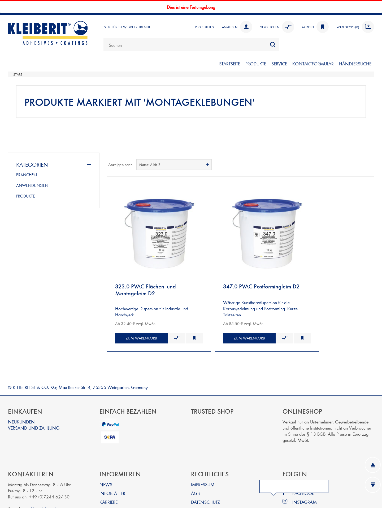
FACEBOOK (303, 471)
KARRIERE (108, 480)
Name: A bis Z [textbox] (149, 164)
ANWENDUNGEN (32, 185)
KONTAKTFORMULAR (313, 63)
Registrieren (204, 27)
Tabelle (360, 164)
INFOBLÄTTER (112, 471)
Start (17, 74)
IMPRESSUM (202, 463)
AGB (195, 471)
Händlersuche (355, 63)
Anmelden (237, 27)
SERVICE (279, 63)
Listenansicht (369, 164)
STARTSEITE (229, 63)
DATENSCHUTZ (205, 480)
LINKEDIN (301, 463)
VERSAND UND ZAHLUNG (33, 406)
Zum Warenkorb (135, 316)
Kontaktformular (45, 487)
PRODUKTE (255, 63)
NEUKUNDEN (21, 400)
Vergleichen (277, 27)
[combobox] (191, 44)
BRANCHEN (26, 174)
